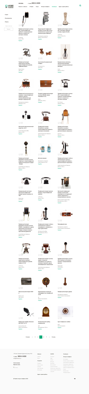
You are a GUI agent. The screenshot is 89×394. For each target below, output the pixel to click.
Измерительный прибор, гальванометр (44, 322)
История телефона (45, 6)
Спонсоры (39, 366)
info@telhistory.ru (17, 358)
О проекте (39, 363)
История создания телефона (68, 360)
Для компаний (53, 364)
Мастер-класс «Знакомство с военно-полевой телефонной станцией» (55, 370)
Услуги (37, 6)
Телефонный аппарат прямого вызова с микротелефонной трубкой (45, 192)
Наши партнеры (40, 368)
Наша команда (40, 364)
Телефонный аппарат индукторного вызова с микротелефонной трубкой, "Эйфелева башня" (25, 64)
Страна (6, 14)
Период (6, 21)
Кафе (51, 358)
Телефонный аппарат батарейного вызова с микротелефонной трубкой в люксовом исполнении (45, 129)
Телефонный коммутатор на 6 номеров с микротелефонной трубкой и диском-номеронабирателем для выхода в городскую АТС (26, 96)
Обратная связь (16, 364)
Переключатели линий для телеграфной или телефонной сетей (45, 293)
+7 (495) (34, 3)
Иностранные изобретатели (68, 364)
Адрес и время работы (64, 6)
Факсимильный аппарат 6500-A (26, 292)
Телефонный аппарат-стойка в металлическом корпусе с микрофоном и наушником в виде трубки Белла (45, 226)
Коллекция (54, 6)
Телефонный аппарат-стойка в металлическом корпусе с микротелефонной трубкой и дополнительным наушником (65, 160)
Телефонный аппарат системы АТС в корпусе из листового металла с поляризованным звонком (65, 261)
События (39, 356)
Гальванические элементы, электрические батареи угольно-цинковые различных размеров (65, 64)
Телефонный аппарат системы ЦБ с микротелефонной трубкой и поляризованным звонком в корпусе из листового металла (26, 31)
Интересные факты (66, 372)
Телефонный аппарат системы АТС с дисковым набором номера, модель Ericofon (65, 30)
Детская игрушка (42, 158)
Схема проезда (16, 363)
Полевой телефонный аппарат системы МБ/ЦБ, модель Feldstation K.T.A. (45, 95)
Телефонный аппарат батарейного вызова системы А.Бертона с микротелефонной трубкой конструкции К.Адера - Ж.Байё (26, 161)
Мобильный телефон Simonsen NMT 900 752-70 (26, 322)
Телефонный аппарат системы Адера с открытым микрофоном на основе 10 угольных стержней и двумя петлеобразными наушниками (45, 261)
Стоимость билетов (53, 366)
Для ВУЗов (52, 363)
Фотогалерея (39, 369)
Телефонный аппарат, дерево (65, 291)
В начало (28, 337)
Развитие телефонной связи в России (68, 368)
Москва (21, 3)
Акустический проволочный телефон (45, 62)
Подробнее (20, 40)
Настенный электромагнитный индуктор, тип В (26, 127)
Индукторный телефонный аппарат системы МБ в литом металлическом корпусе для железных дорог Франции (45, 31)
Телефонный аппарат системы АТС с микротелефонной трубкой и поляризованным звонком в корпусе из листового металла (65, 96)
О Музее (32, 6)
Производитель (8, 18)
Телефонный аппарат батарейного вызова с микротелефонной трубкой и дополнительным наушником (65, 129)
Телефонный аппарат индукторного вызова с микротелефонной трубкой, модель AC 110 (25, 261)
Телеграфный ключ (62, 224)
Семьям (51, 359)
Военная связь (65, 370)
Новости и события (23, 6)
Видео (38, 358)
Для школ (52, 361)
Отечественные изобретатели (68, 362)
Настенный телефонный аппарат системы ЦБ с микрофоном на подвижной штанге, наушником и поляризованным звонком (65, 194)
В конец (53, 337)
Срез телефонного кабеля (64, 321)
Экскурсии (52, 356)
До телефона (65, 359)
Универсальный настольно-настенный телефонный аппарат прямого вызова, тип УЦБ (26, 193)
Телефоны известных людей (68, 365)
